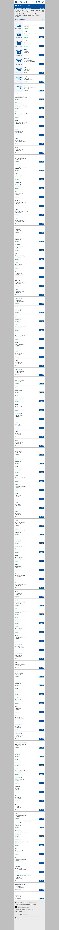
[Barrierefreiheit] (43, 2)
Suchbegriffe (22, 902)
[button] (22, 907)
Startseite (17, 902)
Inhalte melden (33, 902)
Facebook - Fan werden (20, 909)
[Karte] (43, 5)
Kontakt (27, 902)
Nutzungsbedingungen (25, 904)
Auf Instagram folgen (30, 909)
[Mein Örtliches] (37, 2)
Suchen (17, 917)
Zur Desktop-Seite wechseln (20, 914)
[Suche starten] (33, 2)
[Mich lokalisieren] (29, 19)
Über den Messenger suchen (21, 911)
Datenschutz (33, 904)
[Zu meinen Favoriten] (39, 2)
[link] (42, 11)
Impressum (17, 904)
